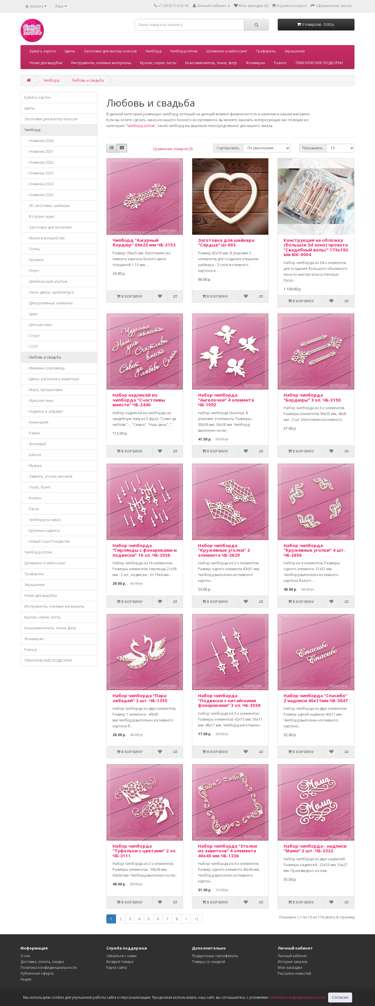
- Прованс (34, 259)
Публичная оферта (37, 973)
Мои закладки (290, 967)
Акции (26, 979)
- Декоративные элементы (48, 303)
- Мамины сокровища (44, 368)
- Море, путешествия (43, 389)
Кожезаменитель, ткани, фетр (211, 62)
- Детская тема (38, 324)
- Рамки (32, 433)
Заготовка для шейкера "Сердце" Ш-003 (226, 242)
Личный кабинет (292, 955)
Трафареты (266, 51)
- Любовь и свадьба (42, 357)
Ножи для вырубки (46, 62)
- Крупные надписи (42, 530)
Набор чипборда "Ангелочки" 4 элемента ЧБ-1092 (226, 399)
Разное (280, 62)
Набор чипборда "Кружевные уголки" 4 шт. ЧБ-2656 (314, 550)
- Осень (32, 248)
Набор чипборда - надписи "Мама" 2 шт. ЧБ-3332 (315, 848)
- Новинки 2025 (39, 194)
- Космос (33, 498)
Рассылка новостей (294, 973)
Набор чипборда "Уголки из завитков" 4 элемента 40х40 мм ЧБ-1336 (227, 850)
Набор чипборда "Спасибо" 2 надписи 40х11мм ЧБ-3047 (316, 698)
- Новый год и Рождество (47, 541)
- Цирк (31, 313)
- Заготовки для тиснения (47, 227)
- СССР (31, 346)
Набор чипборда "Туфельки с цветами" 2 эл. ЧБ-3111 (144, 850)
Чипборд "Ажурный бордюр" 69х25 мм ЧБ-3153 (143, 242)
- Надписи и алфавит (43, 411)
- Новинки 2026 (39, 140)
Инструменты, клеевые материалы (101, 62)
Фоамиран (255, 62)
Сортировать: (228, 147)
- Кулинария (36, 422)
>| (197, 918)
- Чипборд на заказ (42, 519)
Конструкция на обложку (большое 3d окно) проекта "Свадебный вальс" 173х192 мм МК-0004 (316, 247)
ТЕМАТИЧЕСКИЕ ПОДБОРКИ (319, 62)
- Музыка (33, 465)
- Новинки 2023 (39, 173)
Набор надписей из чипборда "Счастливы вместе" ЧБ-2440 (138, 399)
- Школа (32, 454)
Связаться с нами (121, 955)
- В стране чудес (39, 216)
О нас (25, 955)
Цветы (70, 51)
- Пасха (31, 508)
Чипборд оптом (183, 51)
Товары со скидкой (208, 961)
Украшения (294, 51)
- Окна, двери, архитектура (49, 292)
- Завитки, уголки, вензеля (48, 476)
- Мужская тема (38, 400)
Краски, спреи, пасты (158, 62)
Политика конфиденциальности (49, 967)
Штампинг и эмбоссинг (226, 51)
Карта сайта (116, 967)
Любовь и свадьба (88, 80)
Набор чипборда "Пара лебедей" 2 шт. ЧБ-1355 (139, 698)
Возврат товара (119, 961)
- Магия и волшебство (44, 238)
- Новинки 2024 (39, 183)
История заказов (292, 961)
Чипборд (153, 51)
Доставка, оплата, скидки (42, 961)
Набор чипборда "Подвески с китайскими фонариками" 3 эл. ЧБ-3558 (229, 700)
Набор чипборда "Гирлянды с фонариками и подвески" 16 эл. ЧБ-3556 (144, 550)
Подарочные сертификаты (215, 955)
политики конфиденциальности (297, 997)
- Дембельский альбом (45, 281)
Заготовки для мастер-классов (110, 51)
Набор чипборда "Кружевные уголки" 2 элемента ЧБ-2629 (224, 550)
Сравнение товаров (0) (172, 148)
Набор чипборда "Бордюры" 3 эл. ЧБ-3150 (312, 397)
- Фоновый (35, 443)
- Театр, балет (37, 487)
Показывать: (312, 147)
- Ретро (31, 270)
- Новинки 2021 (39, 151)
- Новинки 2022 (39, 162)
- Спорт (32, 335)
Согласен (340, 997)
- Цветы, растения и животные (51, 378)
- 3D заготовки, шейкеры (47, 205)
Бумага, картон (43, 51)
